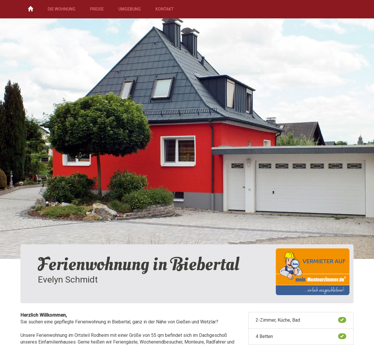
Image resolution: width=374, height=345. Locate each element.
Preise (97, 9)
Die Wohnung (61, 9)
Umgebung (129, 9)
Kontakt (164, 9)
